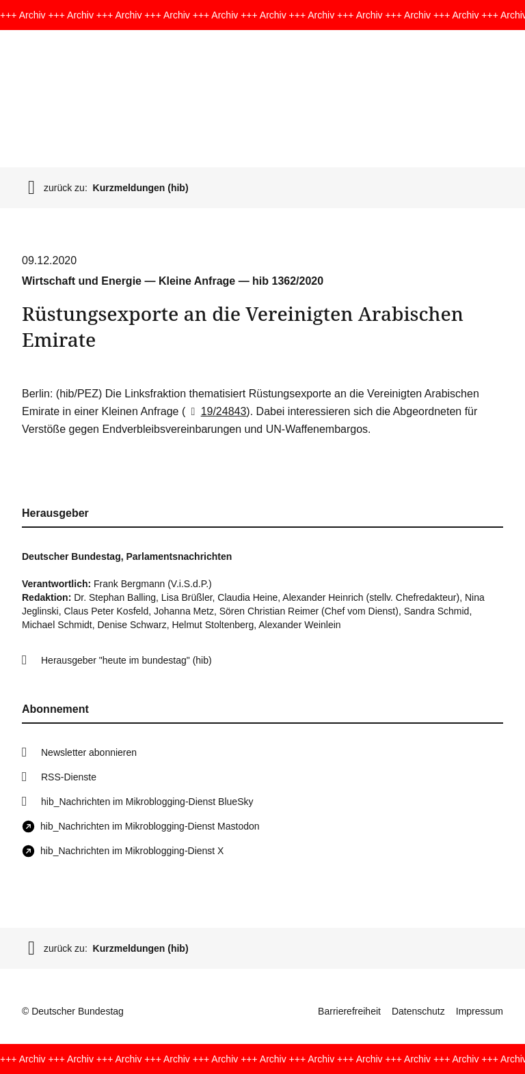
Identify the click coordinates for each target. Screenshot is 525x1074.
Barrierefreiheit (349, 1011)
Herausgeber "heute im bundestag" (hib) (126, 660)
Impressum (479, 1011)
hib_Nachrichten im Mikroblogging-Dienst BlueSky (147, 801)
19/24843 (215, 411)
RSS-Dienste (68, 777)
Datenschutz (418, 1011)
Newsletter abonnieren (89, 752)
